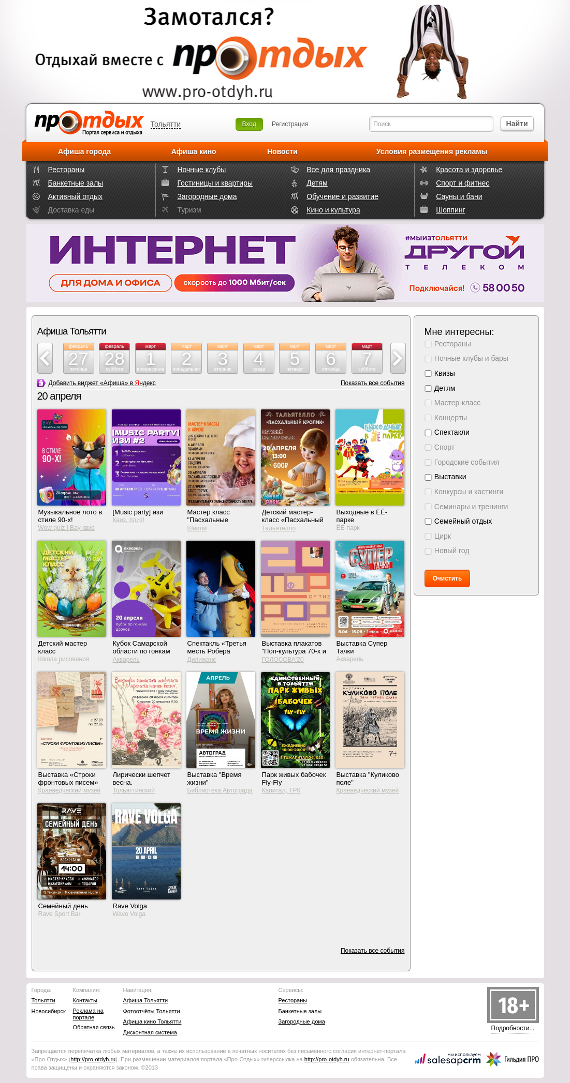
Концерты (450, 418)
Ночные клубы (201, 169)
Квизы (444, 373)
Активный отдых (75, 196)
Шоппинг (450, 210)
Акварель (126, 659)
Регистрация (290, 124)
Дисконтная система (150, 1032)
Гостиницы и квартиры (215, 183)
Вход (249, 124)
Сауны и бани (459, 196)
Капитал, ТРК (281, 790)
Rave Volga (130, 906)
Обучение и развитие (342, 196)
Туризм (189, 210)
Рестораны (66, 169)
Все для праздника (338, 169)
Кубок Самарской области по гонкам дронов (141, 651)
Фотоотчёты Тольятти (151, 1011)
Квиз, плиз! (128, 520)
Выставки (450, 476)
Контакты (85, 1000)
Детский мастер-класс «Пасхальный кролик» (293, 519)
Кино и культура (333, 210)
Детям (316, 183)
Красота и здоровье (469, 169)
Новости (282, 151)
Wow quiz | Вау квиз (66, 527)
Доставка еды (71, 210)
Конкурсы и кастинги (468, 491)
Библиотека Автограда (220, 790)
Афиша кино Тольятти (152, 1021)
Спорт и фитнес (462, 183)
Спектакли (452, 432)
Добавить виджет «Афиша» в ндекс (102, 383)
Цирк (442, 536)
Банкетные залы (76, 183)
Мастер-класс (457, 403)
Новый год (452, 550)
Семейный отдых (463, 521)
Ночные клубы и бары (471, 358)
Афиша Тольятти (145, 1000)
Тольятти (166, 124)
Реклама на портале (88, 1014)
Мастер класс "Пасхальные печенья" (208, 519)
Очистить (447, 578)
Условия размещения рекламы (432, 151)
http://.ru (92, 1059)
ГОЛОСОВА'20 (283, 659)
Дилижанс (201, 659)
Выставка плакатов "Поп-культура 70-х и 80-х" (294, 651)
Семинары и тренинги (471, 506)
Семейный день (63, 906)
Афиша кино (193, 151)
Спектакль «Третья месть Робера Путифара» (217, 651)
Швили (197, 528)
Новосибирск (49, 1011)
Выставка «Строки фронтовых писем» (68, 778)
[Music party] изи (138, 512)
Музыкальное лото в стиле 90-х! (70, 516)
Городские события (466, 462)
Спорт (444, 447)
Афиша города (84, 151)
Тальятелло (279, 528)
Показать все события (373, 383)
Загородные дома (207, 196)
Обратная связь (94, 1027)
